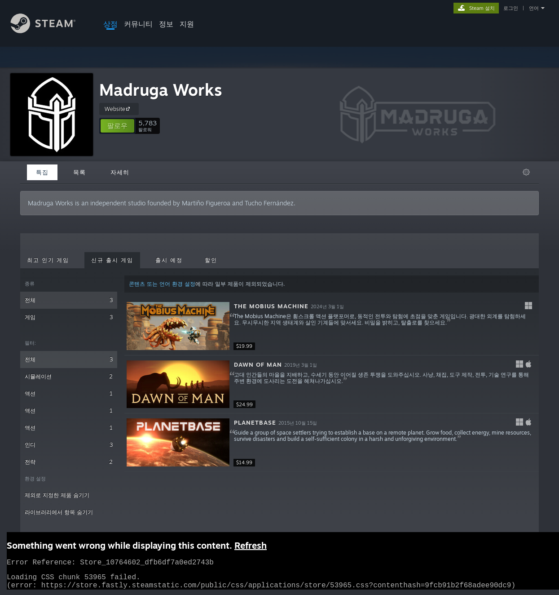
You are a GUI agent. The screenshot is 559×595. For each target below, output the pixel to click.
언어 (534, 8)
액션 (69, 393)
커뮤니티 (138, 23)
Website (118, 108)
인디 (69, 444)
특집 (42, 172)
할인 (211, 260)
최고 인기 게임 (48, 260)
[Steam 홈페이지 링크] (49, 31)
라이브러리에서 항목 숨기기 (59, 512)
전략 (69, 462)
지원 (187, 23)
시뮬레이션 (69, 376)
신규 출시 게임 (112, 260)
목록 (79, 172)
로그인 (510, 8)
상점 (110, 23)
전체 (69, 300)
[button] (117, 126)
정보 (166, 23)
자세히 (119, 172)
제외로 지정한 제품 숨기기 (57, 495)
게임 (69, 317)
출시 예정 (169, 260)
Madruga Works (160, 90)
